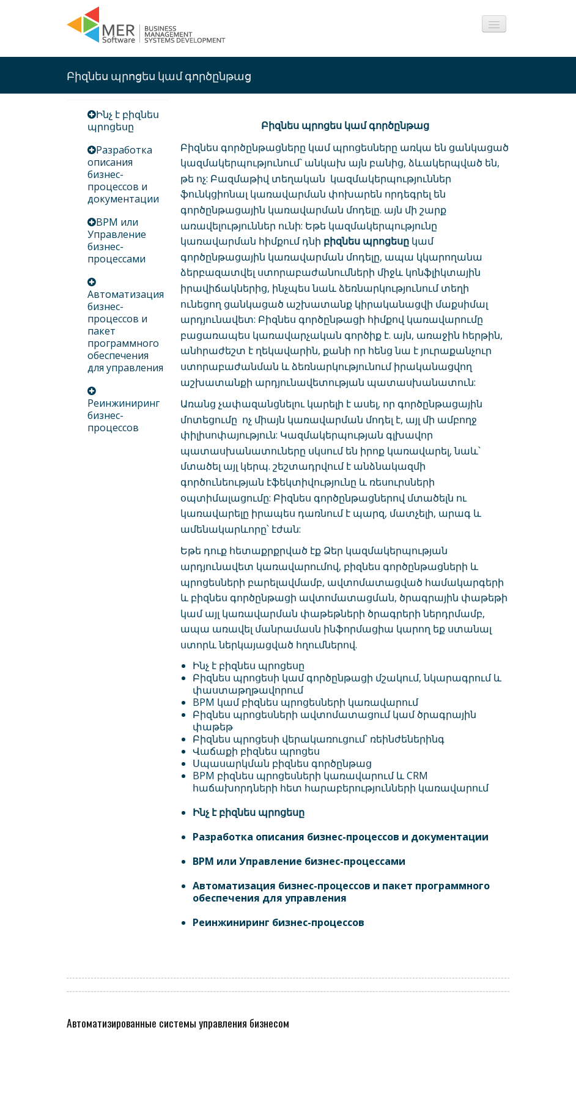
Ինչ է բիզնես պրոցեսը (123, 120)
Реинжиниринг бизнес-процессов (278, 922)
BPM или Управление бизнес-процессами (116, 240)
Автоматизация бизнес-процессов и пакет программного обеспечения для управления (341, 892)
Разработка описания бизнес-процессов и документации (123, 174)
